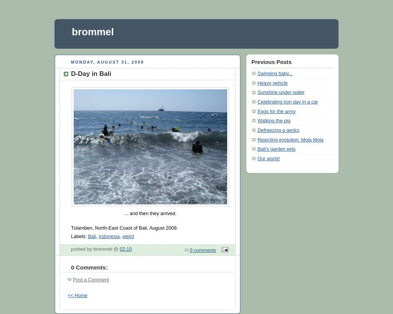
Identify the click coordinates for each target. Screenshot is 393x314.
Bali (92, 236)
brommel (93, 32)
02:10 (126, 249)
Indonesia (109, 236)
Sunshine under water (281, 92)
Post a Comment (91, 280)
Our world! (269, 158)
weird (128, 236)
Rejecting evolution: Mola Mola (291, 140)
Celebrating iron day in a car (288, 102)
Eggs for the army (277, 111)
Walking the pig (274, 120)
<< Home (78, 295)
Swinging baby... (275, 73)
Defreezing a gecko (278, 130)
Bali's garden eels (277, 149)
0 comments (203, 250)
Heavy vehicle (273, 83)
